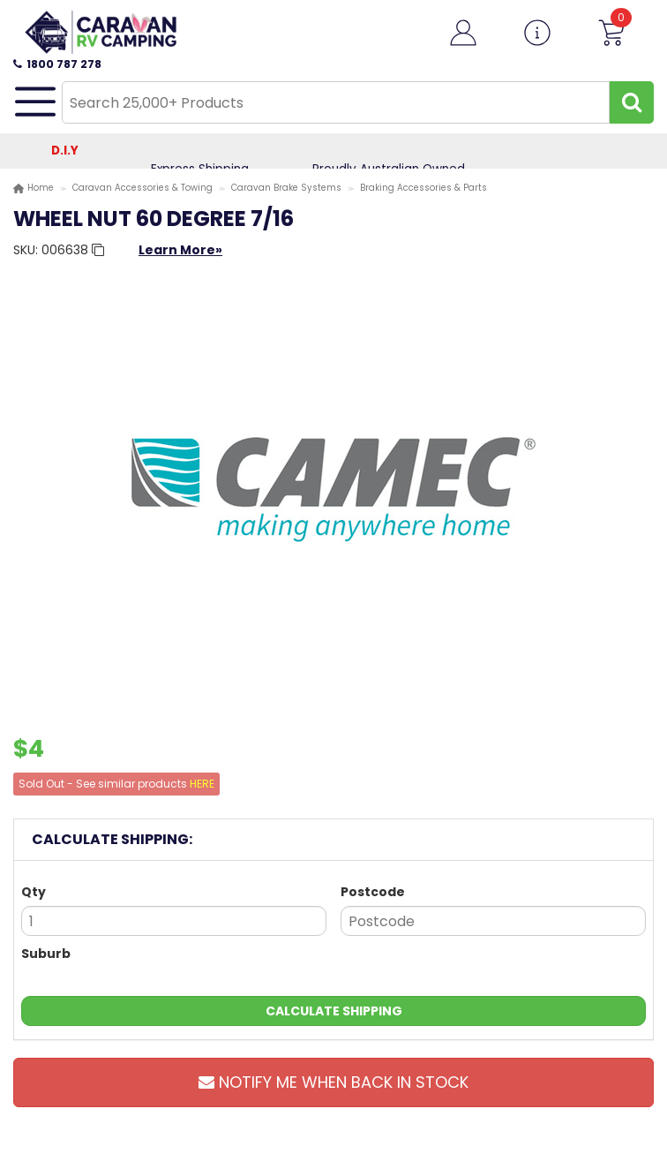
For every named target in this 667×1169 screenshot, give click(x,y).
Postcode (373, 892)
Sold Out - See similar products (116, 783)
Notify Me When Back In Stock (333, 1082)
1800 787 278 (57, 64)
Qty (33, 892)
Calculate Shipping (334, 1011)
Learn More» (180, 250)
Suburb (46, 953)
